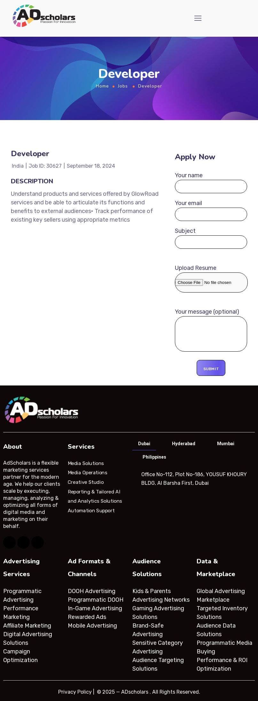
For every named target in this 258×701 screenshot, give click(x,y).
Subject (211, 238)
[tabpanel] (193, 478)
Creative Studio (86, 482)
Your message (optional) (211, 331)
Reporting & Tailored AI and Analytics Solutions (95, 496)
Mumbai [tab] (225, 443)
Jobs (123, 86)
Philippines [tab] (154, 457)
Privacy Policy (75, 692)
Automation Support (91, 511)
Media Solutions (86, 463)
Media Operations (87, 473)
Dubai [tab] (144, 443)
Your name (211, 182)
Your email (211, 210)
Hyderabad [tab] (183, 443)
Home (102, 86)
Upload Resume (211, 278)
